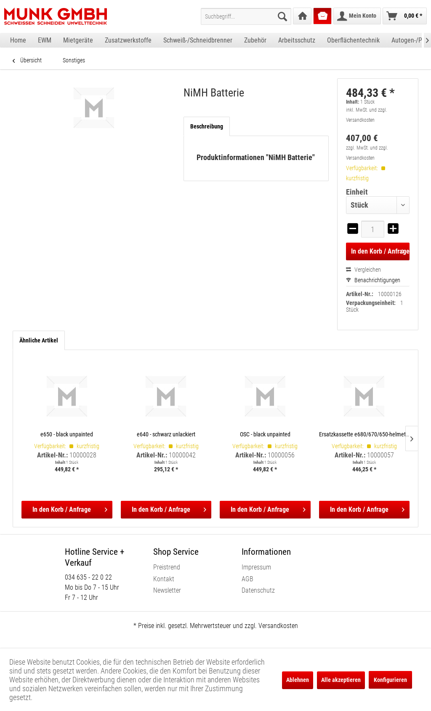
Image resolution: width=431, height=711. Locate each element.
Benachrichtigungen (373, 280)
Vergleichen (363, 269)
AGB (247, 579)
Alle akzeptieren (341, 679)
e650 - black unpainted (66, 434)
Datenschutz (258, 590)
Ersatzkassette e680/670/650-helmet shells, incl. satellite (364, 434)
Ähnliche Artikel (38, 340)
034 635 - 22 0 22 (88, 577)
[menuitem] (246, 16)
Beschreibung (206, 126)
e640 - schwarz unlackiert (166, 434)
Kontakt (163, 579)
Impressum (256, 567)
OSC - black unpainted (265, 434)
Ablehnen (297, 679)
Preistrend (166, 567)
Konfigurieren (390, 679)
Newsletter (167, 590)
